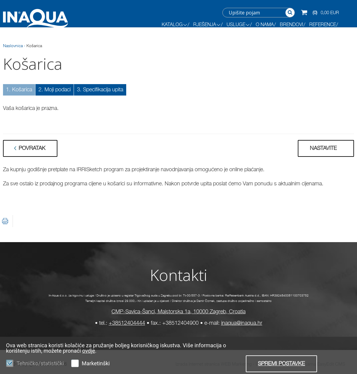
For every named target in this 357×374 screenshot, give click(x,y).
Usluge (238, 25)
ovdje (88, 351)
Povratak (32, 148)
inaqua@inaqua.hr (241, 323)
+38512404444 (127, 323)
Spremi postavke (281, 363)
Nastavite (323, 148)
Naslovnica (13, 46)
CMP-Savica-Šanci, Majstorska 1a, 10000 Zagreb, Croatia (178, 312)
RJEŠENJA (207, 25)
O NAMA (265, 25)
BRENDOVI (291, 25)
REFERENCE (322, 25)
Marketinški (96, 363)
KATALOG (174, 25)
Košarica (34, 46)
